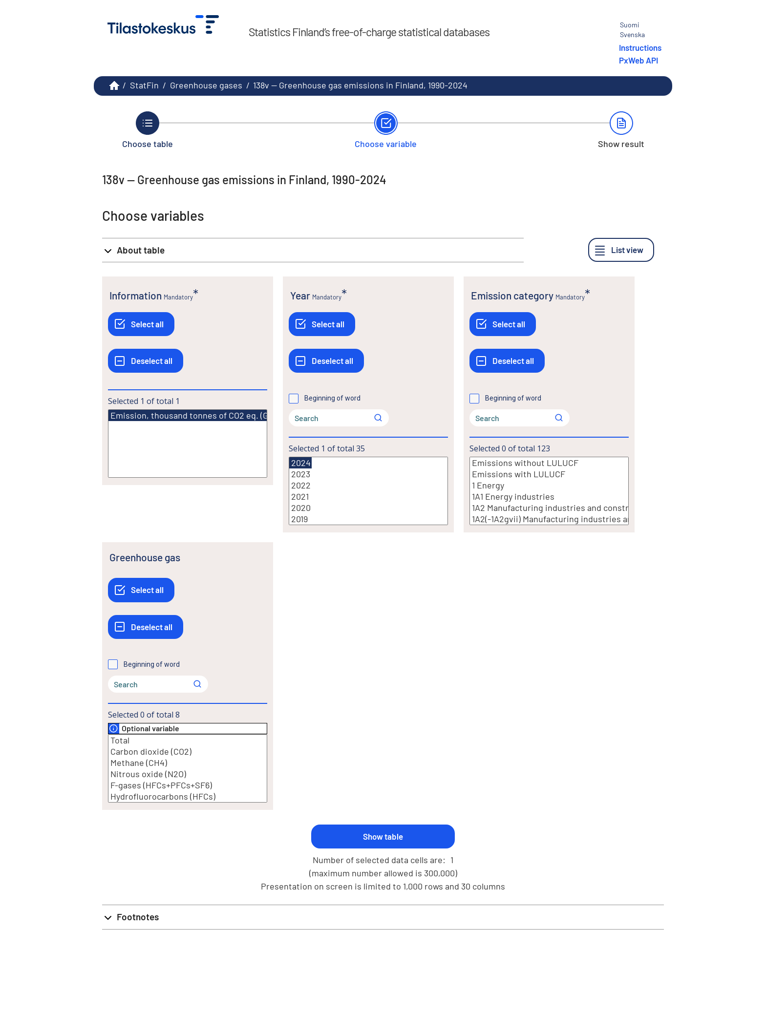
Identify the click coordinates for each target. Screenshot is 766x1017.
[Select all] (141, 324)
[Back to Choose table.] (147, 129)
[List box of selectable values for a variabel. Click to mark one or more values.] (187, 443)
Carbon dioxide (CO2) (187, 751)
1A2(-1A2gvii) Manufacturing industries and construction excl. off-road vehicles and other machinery (549, 519)
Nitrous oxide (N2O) (187, 774)
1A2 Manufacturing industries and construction (549, 507)
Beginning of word (332, 398)
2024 (300, 462)
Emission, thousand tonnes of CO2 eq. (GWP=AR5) (206, 415)
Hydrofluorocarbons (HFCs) (187, 796)
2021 (368, 496)
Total (187, 740)
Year (300, 295)
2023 (368, 474)
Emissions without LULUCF (549, 462)
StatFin (144, 85)
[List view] (621, 250)
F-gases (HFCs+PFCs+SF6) (187, 785)
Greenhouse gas (144, 557)
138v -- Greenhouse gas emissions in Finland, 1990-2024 (360, 85)
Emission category (512, 295)
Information (135, 295)
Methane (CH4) (187, 762)
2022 (368, 485)
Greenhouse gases (206, 85)
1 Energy (549, 485)
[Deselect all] (145, 361)
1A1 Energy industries (549, 496)
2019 (368, 519)
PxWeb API (638, 60)
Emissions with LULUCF (549, 474)
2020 (368, 507)
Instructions (640, 47)
